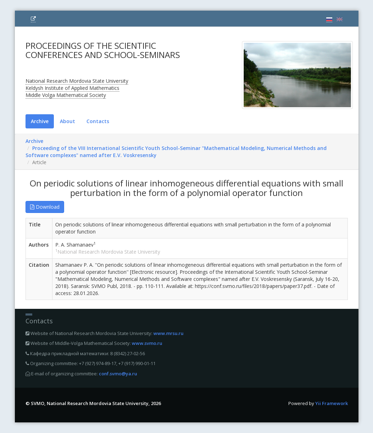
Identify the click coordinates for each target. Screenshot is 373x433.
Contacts (97, 121)
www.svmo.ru (147, 343)
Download (45, 206)
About (67, 121)
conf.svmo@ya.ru (118, 373)
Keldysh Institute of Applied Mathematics (72, 88)
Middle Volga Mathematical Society (66, 95)
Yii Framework (331, 403)
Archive (40, 121)
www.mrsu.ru (168, 333)
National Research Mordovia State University (77, 80)
